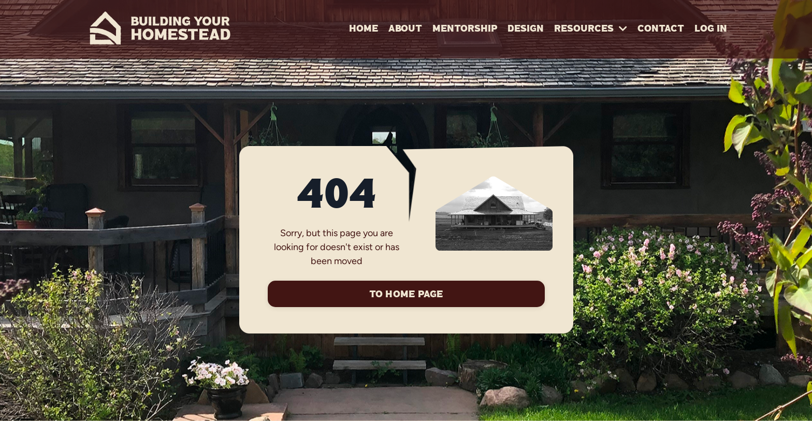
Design (526, 29)
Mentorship (464, 29)
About (405, 29)
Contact (660, 29)
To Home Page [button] (406, 295)
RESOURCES (590, 29)
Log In (710, 29)
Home (363, 29)
